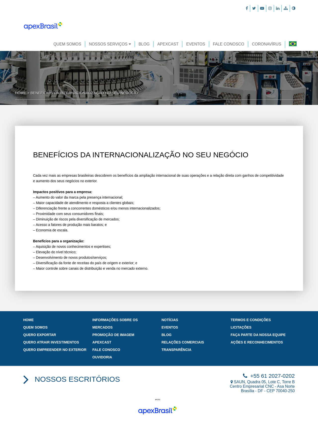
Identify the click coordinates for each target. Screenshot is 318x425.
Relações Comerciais (182, 342)
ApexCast (101, 342)
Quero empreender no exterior (54, 350)
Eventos (169, 327)
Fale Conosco (106, 350)
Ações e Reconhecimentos (257, 342)
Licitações (241, 327)
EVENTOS (195, 44)
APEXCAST (167, 44)
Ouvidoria (102, 357)
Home (20, 93)
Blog (144, 44)
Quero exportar (39, 335)
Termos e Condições (251, 320)
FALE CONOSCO (228, 44)
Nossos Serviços (110, 44)
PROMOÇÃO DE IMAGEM (113, 335)
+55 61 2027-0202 (269, 376)
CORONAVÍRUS (266, 44)
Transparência (176, 350)
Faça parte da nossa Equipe (258, 335)
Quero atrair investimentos (51, 342)
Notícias (169, 320)
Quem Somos (67, 44)
